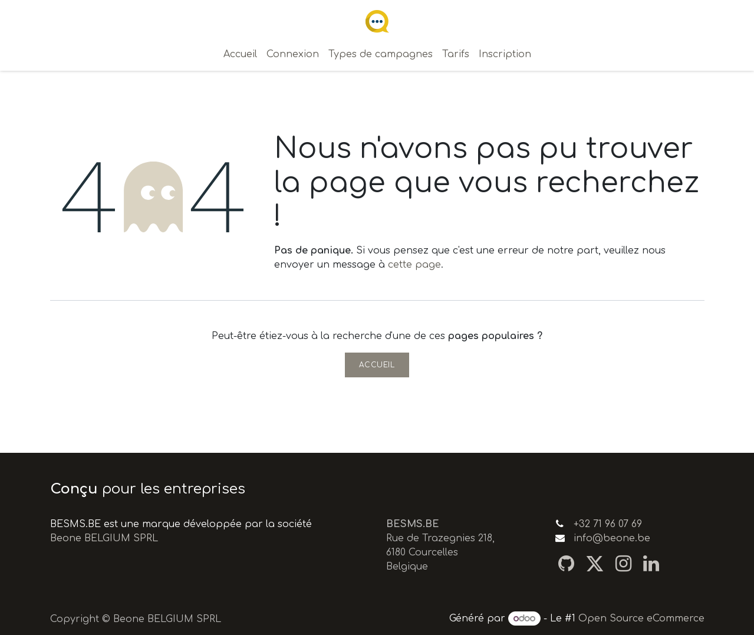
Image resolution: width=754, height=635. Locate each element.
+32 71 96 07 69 (608, 524)
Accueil (376, 365)
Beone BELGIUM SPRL (104, 538)
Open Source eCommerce (641, 618)
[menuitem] (240, 54)
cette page (414, 264)
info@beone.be (612, 538)
